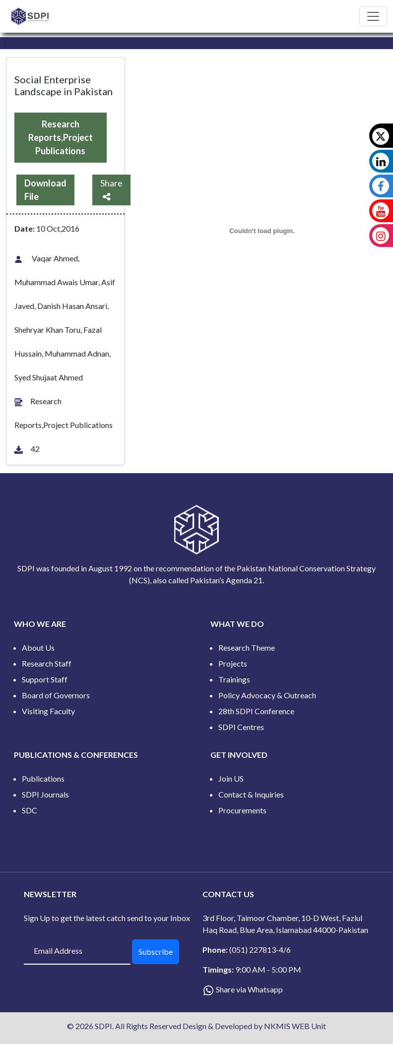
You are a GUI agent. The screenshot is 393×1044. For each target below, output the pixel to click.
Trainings (234, 679)
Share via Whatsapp (249, 989)
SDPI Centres (241, 727)
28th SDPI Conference (256, 711)
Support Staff (44, 679)
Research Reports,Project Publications (60, 137)
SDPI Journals (45, 794)
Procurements (242, 810)
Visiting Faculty (48, 711)
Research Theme (246, 647)
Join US (231, 778)
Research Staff (46, 663)
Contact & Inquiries (251, 794)
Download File (45, 190)
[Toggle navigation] (373, 16)
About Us (38, 647)
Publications (43, 778)
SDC (29, 810)
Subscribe (155, 951)
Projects (232, 663)
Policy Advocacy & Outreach (267, 695)
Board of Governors (56, 695)
